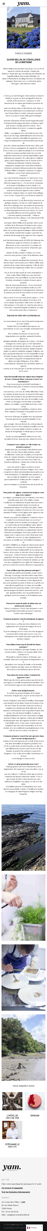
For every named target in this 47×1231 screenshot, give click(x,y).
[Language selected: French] (34, 1227)
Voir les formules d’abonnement (16, 1192)
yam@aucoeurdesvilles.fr (18, 1215)
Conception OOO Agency (15, 1228)
